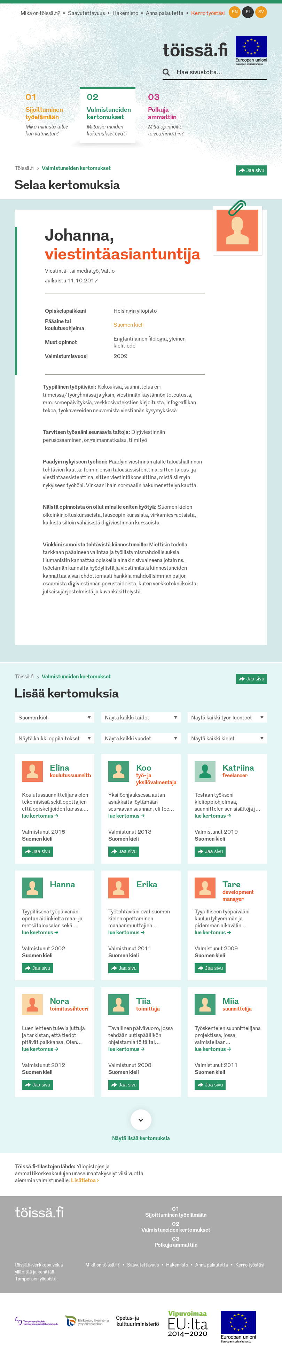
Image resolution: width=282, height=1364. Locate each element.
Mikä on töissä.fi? (40, 13)
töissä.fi (195, 51)
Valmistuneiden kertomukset (76, 168)
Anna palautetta (164, 13)
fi (248, 12)
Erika (146, 885)
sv (261, 12)
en (235, 12)
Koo (143, 768)
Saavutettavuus (86, 13)
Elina (59, 768)
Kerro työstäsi (208, 13)
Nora (59, 1002)
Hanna (62, 885)
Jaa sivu (255, 170)
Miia (230, 1002)
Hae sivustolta (169, 72)
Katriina (238, 768)
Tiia (143, 1002)
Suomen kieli (128, 325)
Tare (231, 885)
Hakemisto (125, 13)
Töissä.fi (24, 168)
